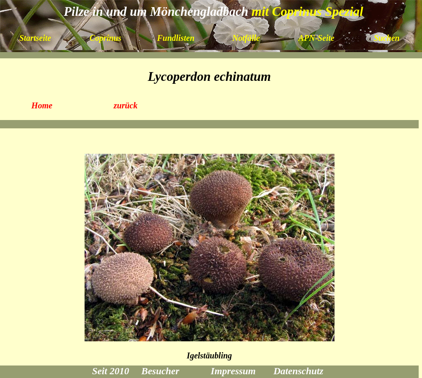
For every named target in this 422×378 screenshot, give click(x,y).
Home (41, 105)
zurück (126, 105)
